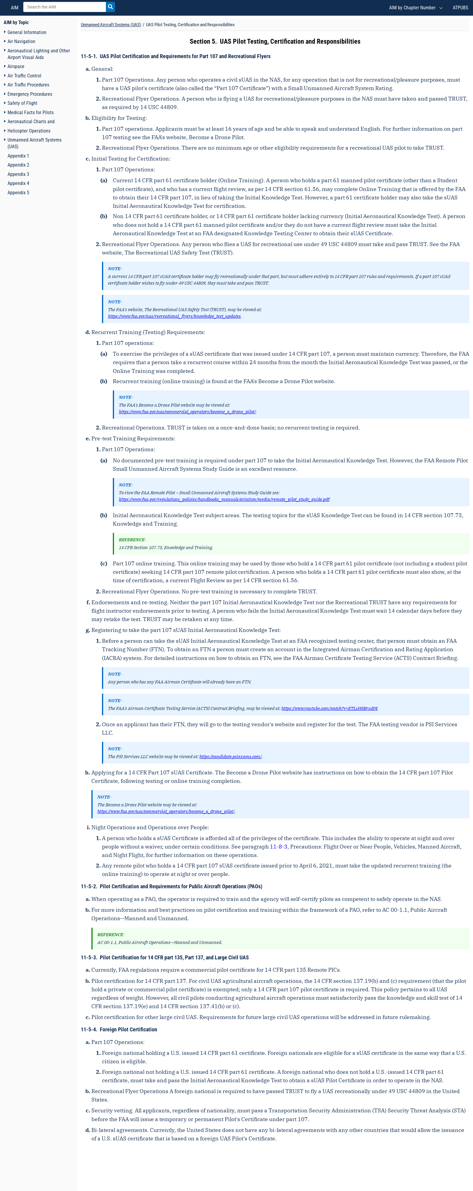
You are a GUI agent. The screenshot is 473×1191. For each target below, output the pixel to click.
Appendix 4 (18, 183)
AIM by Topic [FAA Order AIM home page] (16, 22)
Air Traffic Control (24, 76)
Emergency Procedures (30, 94)
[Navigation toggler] (5, 32)
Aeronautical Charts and (31, 121)
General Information (27, 32)
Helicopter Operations (29, 131)
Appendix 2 (18, 165)
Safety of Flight (22, 103)
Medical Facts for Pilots (31, 112)
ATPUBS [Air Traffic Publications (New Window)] (460, 8)
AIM (14, 8)
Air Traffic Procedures (28, 85)
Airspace (16, 66)
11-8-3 (278, 846)
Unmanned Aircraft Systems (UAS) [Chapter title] (111, 24)
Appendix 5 (18, 192)
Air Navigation (21, 41)
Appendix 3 (18, 174)
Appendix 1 (18, 156)
